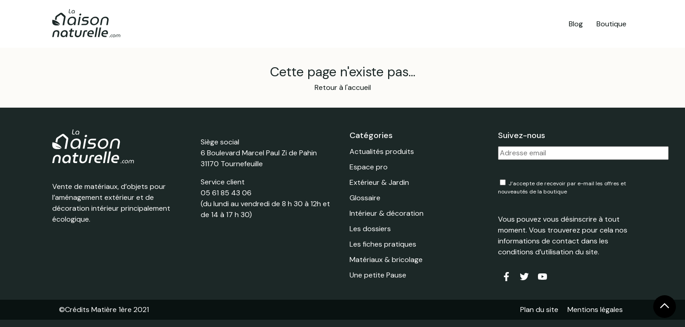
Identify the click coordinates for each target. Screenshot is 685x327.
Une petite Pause (378, 275)
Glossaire (365, 198)
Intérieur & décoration (387, 213)
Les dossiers (370, 228)
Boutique (611, 24)
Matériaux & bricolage (386, 259)
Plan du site (539, 309)
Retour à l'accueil (343, 87)
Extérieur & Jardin (379, 182)
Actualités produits (382, 151)
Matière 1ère (111, 309)
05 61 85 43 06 (226, 193)
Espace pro (369, 167)
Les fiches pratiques (383, 244)
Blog (576, 24)
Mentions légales (595, 309)
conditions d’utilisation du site (548, 252)
